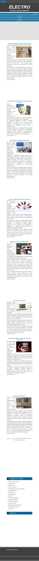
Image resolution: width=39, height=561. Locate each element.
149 (27, 438)
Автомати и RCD (11, 485)
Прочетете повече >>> (11, 79)
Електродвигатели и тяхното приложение (16, 488)
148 (25, 438)
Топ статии (19, 16)
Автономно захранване (13, 501)
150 (28, 438)
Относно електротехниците (13, 506)
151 (30, 438)
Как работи (10, 496)
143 (17, 438)
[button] (3, 2)
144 (18, 438)
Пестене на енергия (12, 487)
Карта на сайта (10, 552)
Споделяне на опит (12, 494)
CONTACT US (19, 20)
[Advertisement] (19, 30)
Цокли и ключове (11, 483)
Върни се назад (10, 438)
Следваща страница (21, 439)
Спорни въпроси (11, 492)
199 (14, 439)
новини (19, 18)
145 (20, 438)
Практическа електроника (13, 481)
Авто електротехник (12, 503)
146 (22, 438)
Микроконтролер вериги (13, 499)
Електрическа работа (12, 490)
